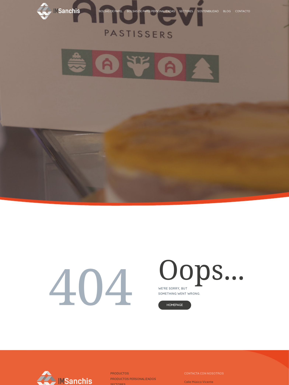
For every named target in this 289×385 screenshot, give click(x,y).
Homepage (175, 305)
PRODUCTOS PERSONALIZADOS (133, 379)
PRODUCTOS (119, 373)
